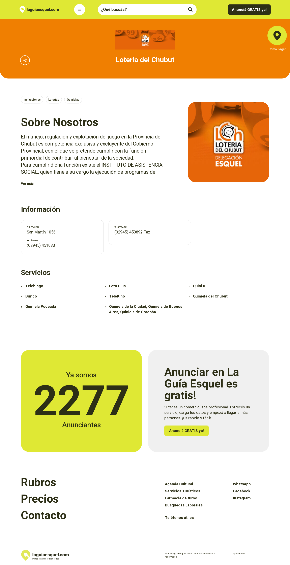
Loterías (53, 99)
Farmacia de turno (181, 498)
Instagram (242, 498)
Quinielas (73, 99)
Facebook (241, 491)
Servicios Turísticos (182, 491)
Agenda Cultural (179, 484)
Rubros (38, 482)
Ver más (27, 184)
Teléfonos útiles (179, 517)
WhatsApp (242, 484)
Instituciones (32, 99)
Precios (40, 499)
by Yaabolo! (239, 553)
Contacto (43, 515)
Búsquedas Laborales (184, 505)
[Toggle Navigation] (79, 9)
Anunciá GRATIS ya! (249, 9)
